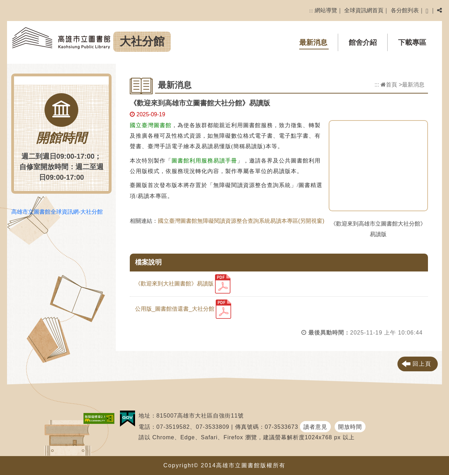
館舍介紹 (363, 42)
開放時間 (350, 427)
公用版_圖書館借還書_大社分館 (183, 309)
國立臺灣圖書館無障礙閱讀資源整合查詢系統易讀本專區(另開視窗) (241, 221)
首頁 (389, 85)
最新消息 (313, 42)
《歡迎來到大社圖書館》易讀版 (182, 284)
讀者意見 (315, 427)
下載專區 (412, 42)
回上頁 (422, 364)
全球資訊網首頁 (363, 10)
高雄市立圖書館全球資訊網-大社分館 (57, 212)
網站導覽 (326, 10)
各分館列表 (405, 10)
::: (311, 10)
